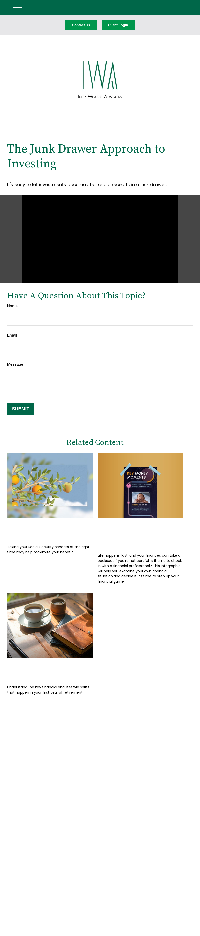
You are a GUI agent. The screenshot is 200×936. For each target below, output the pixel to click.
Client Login (118, 25)
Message (15, 364)
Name (12, 306)
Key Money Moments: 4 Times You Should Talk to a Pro (139, 534)
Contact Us (81, 25)
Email (12, 335)
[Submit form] (20, 409)
